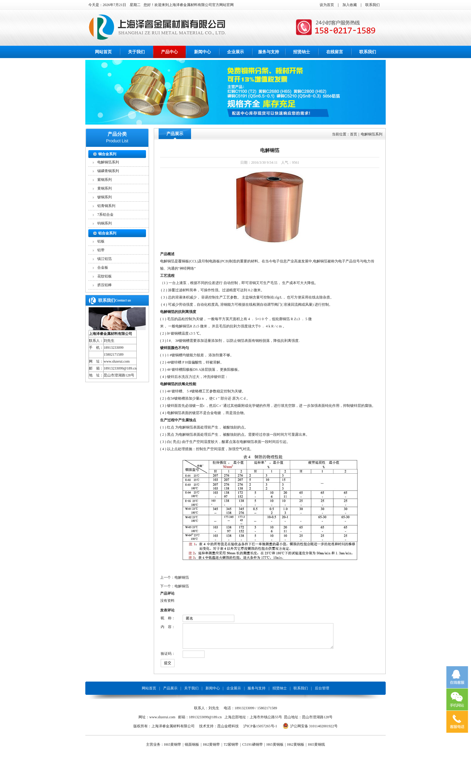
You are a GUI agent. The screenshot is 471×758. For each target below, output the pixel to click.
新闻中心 (202, 52)
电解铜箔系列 (108, 162)
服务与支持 (268, 52)
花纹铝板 (104, 276)
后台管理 (322, 693)
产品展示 (174, 133)
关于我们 (136, 52)
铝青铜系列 (106, 206)
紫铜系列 (104, 180)
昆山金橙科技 (228, 731)
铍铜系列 (104, 197)
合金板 (102, 267)
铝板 (101, 241)
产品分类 (117, 134)
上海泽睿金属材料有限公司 (110, 334)
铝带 (101, 250)
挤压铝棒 (104, 285)
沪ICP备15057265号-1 (260, 731)
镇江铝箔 (104, 259)
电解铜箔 (182, 577)
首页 (353, 134)
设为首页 (327, 5)
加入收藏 (349, 5)
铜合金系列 (107, 154)
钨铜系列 (104, 223)
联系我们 (372, 5)
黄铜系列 (104, 188)
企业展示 (235, 52)
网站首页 (103, 52)
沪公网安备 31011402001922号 (314, 731)
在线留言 (334, 52)
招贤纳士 (301, 52)
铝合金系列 (107, 233)
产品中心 (169, 52)
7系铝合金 (105, 214)
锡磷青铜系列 (108, 171)
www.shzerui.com (117, 361)
